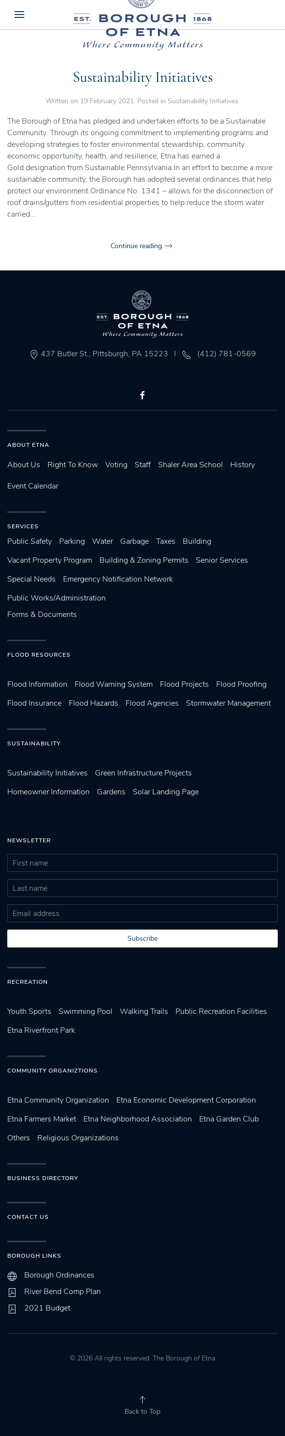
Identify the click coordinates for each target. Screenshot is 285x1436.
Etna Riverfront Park (41, 1030)
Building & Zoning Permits (144, 560)
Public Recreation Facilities (221, 1011)
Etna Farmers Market (41, 1119)
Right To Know (73, 464)
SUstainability (34, 743)
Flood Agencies (152, 703)
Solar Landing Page (166, 792)
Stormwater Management (228, 703)
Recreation (27, 982)
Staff (143, 464)
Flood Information (37, 684)
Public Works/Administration (56, 598)
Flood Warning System (114, 684)
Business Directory (42, 1178)
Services (23, 526)
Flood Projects (184, 684)
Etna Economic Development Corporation (186, 1100)
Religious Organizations (78, 1138)
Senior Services (222, 560)
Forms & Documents (42, 614)
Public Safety (29, 541)
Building (197, 541)
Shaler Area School (190, 464)
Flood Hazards (93, 703)
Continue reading (136, 246)
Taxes (165, 541)
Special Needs (31, 579)
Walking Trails (144, 1011)
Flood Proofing (241, 684)
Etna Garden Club (229, 1119)
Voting (116, 464)
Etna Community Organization (58, 1100)
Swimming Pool (85, 1011)
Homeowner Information (48, 792)
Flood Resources (39, 655)
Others (18, 1138)
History (242, 464)
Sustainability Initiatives (143, 77)
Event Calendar (32, 486)
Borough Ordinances (59, 1275)
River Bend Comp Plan (62, 1291)
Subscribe (142, 938)
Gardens (111, 792)
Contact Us (28, 1217)
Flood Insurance (34, 703)
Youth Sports (29, 1011)
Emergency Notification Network (118, 579)
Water (102, 541)
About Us (23, 464)
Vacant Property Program (49, 560)
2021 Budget (47, 1308)
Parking (72, 541)
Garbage (134, 541)
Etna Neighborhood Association (137, 1119)
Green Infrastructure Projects (143, 773)
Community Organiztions (52, 1070)
